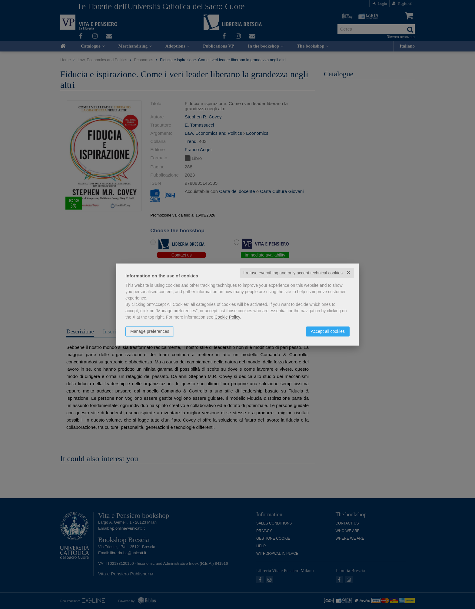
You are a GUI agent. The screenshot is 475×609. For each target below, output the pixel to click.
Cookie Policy (227, 317)
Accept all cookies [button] (328, 331)
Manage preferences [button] (149, 331)
